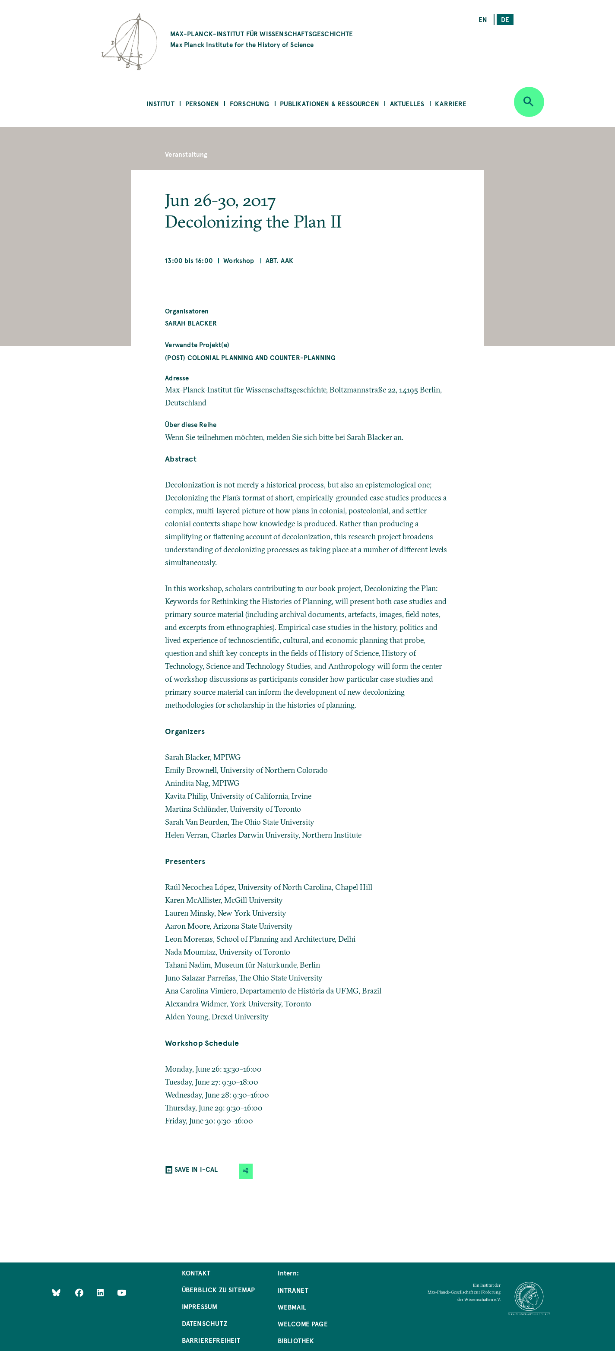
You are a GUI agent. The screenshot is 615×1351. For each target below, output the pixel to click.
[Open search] (529, 102)
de (505, 19)
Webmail (292, 1306)
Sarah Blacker (191, 322)
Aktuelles (407, 103)
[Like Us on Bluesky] (56, 1292)
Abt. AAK (279, 260)
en (483, 19)
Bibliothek (296, 1340)
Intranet (293, 1289)
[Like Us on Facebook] (80, 1292)
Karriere (450, 103)
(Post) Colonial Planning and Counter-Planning (250, 357)
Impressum (200, 1306)
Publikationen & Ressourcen (329, 103)
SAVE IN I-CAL (196, 1169)
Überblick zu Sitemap (218, 1289)
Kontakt (196, 1272)
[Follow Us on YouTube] (121, 1292)
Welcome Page (303, 1323)
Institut (160, 103)
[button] (246, 1171)
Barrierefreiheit (211, 1340)
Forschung (249, 103)
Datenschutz (204, 1323)
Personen (202, 103)
